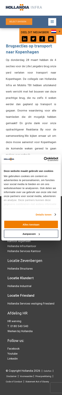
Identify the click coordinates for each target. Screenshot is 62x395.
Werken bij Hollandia (20, 331)
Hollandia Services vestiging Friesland (30, 303)
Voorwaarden (26, 376)
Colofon (47, 371)
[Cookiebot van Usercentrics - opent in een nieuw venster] (44, 159)
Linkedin (12, 358)
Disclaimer (11, 376)
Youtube (12, 353)
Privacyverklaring (43, 376)
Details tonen (43, 214)
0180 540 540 (19, 326)
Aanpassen (31, 233)
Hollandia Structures (20, 268)
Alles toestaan (31, 224)
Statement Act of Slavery (37, 381)
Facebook (13, 348)
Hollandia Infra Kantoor (21, 246)
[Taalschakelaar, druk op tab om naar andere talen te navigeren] (55, 31)
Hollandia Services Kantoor (24, 251)
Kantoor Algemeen (19, 241)
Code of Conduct (14, 381)
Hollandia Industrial (19, 286)
